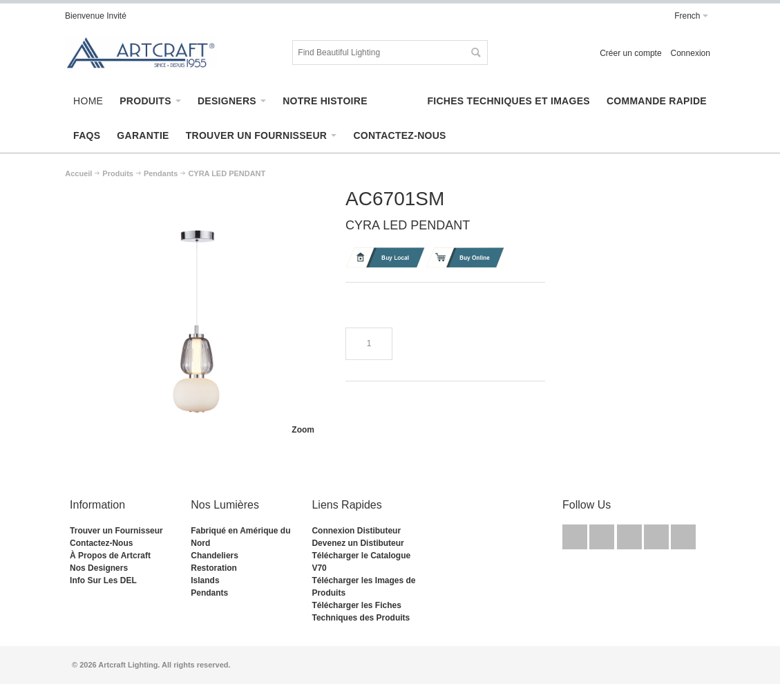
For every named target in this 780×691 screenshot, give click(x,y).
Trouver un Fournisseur (116, 531)
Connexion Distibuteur (356, 531)
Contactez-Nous (101, 543)
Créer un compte (630, 53)
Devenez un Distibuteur (357, 543)
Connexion (690, 53)
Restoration (214, 568)
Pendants (209, 593)
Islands (205, 580)
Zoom (303, 430)
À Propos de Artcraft (110, 555)
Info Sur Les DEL (103, 580)
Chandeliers (214, 555)
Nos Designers (99, 568)
